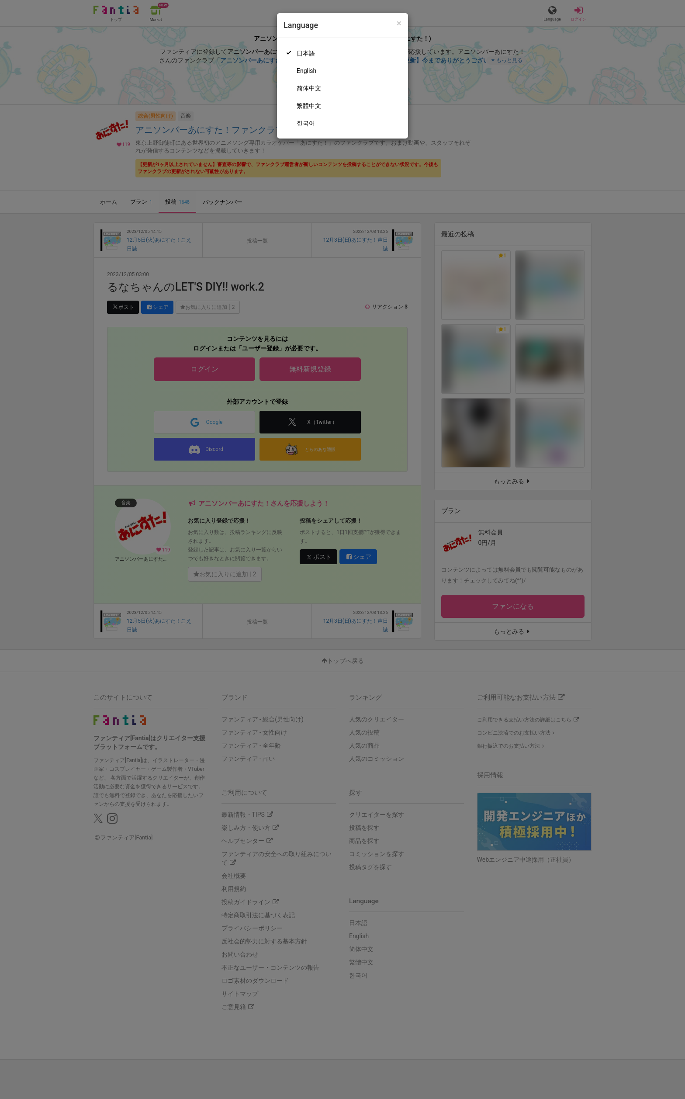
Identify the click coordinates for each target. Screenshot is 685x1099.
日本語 (306, 53)
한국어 (306, 123)
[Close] (399, 23)
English (306, 70)
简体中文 (309, 88)
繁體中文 (309, 105)
